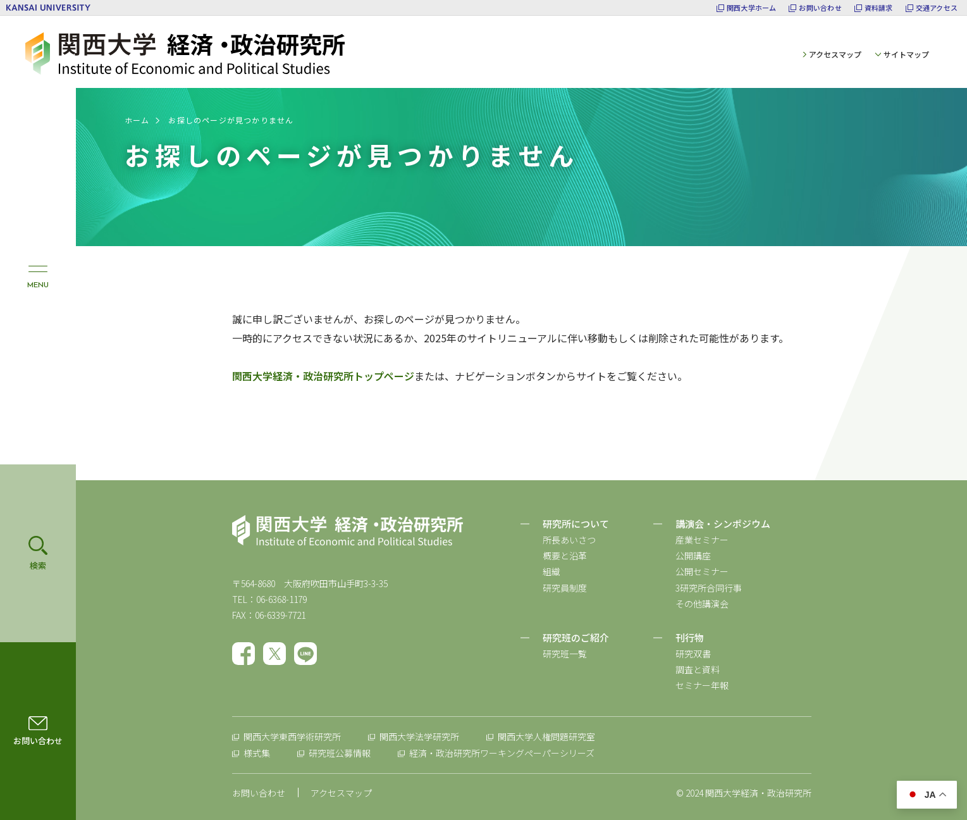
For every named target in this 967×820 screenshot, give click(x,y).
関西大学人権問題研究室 (546, 736)
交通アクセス (937, 8)
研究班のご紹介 (576, 637)
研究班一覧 (565, 653)
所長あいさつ (569, 539)
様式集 (256, 753)
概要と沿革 (565, 555)
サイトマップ (906, 54)
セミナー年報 (702, 685)
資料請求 (879, 8)
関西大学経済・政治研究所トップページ (323, 375)
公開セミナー (702, 571)
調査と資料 (697, 669)
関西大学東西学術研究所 (292, 736)
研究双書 (693, 653)
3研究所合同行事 (708, 587)
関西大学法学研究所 (419, 736)
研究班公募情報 (340, 753)
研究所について (576, 523)
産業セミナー (702, 539)
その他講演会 (702, 603)
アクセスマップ (835, 54)
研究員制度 (565, 587)
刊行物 (689, 637)
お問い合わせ (820, 8)
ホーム (137, 120)
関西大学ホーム (752, 8)
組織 (551, 571)
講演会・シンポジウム (722, 523)
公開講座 (693, 555)
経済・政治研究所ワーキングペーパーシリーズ (501, 753)
